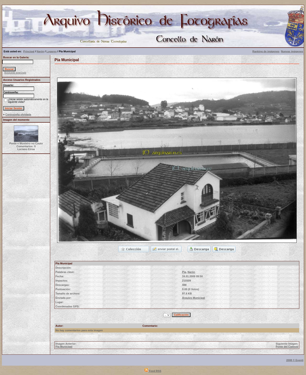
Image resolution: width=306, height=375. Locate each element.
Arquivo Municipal (193, 297)
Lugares (51, 51)
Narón (40, 51)
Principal (28, 51)
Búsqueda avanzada (15, 72)
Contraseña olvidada (18, 114)
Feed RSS (153, 371)
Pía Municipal (63, 346)
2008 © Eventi (294, 360)
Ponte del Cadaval (287, 346)
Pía (184, 272)
